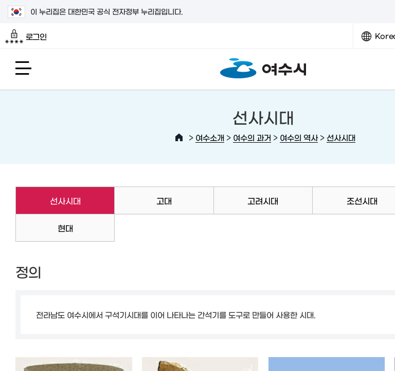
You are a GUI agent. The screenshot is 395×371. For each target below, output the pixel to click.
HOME (179, 137)
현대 (65, 228)
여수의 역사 (299, 137)
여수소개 (209, 137)
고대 (164, 200)
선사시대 (341, 137)
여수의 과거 (252, 137)
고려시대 (262, 200)
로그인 (26, 36)
